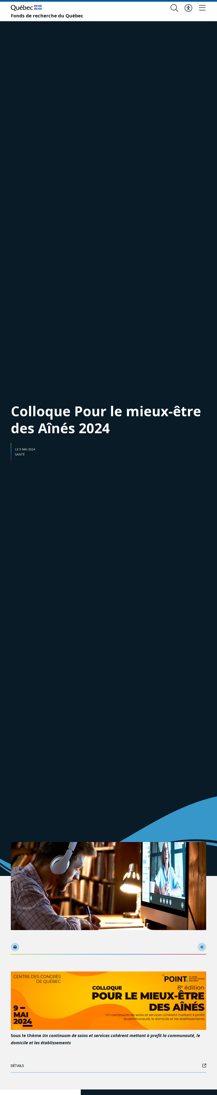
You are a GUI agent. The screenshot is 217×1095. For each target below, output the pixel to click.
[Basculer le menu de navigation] (202, 8)
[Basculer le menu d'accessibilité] (188, 8)
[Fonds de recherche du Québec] (47, 15)
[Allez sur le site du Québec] (26, 8)
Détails (108, 1065)
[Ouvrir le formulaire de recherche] (174, 8)
